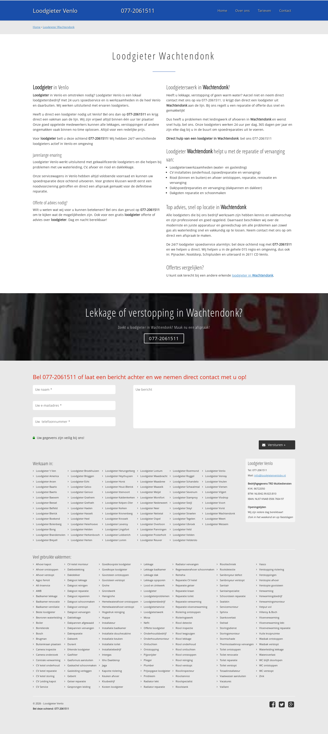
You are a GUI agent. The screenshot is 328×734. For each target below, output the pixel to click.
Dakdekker (73, 575)
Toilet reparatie (228, 660)
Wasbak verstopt (269, 644)
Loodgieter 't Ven (46, 470)
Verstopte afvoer (269, 580)
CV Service (42, 686)
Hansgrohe (108, 596)
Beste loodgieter (45, 612)
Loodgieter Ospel (150, 518)
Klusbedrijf (108, 681)
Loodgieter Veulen (216, 481)
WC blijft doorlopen (270, 660)
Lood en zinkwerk (154, 585)
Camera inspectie (46, 649)
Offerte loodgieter (154, 628)
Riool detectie (184, 622)
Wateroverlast (267, 654)
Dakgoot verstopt (77, 606)
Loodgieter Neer (149, 508)
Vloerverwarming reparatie (274, 628)
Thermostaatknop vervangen (237, 644)
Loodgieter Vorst (215, 508)
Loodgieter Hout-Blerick (119, 486)
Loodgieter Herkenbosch (85, 534)
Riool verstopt (184, 665)
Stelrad (224, 622)
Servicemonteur (229, 606)
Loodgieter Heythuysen (119, 476)
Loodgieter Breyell (46, 540)
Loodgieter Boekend (48, 518)
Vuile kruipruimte (269, 633)
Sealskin (224, 601)
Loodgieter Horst (115, 481)
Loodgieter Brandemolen (50, 534)
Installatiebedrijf (111, 649)
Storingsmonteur (230, 633)
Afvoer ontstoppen (47, 569)
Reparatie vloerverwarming (191, 606)
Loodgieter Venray (216, 476)
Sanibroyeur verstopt (232, 580)
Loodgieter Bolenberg (49, 524)
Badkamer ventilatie (47, 606)
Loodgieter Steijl (182, 502)
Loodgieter (150, 591)
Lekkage (148, 564)
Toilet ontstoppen (230, 649)
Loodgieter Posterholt (153, 534)
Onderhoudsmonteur (156, 638)
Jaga (104, 665)
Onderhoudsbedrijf (155, 633)
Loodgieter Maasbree (152, 481)
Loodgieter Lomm (115, 540)
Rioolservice (183, 676)
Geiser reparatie (76, 681)
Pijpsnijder (150, 654)
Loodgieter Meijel (150, 492)
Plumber (149, 665)
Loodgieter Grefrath (82, 502)
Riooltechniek (228, 564)
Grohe (105, 585)
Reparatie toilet (185, 596)
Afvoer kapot (43, 564)
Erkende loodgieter (78, 649)
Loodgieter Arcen (46, 481)
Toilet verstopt (228, 665)
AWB (38, 591)
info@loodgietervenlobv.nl (270, 475)
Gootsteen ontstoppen (115, 575)
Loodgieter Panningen (153, 529)
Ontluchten (150, 644)
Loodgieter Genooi (82, 492)
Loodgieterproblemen (156, 596)
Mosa (147, 617)
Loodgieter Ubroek (184, 524)
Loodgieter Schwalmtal (186, 486)
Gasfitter (72, 654)
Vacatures (225, 681)
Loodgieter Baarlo (46, 486)
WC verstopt (266, 670)
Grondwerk (108, 591)
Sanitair (224, 585)
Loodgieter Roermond (186, 470)
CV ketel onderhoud (48, 665)
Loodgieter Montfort (152, 497)
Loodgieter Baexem (47, 497)
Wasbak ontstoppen (271, 638)
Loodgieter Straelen (184, 513)
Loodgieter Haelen (81, 508)
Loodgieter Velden (184, 534)
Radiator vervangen (187, 564)
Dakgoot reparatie (78, 591)
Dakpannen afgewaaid (80, 622)
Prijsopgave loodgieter (157, 670)
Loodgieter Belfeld (47, 508)
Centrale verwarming (48, 660)
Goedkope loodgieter (114, 569)
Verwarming (266, 591)
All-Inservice (43, 585)
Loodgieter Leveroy (116, 524)
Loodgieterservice (154, 606)
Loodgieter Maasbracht (153, 476)
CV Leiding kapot (46, 681)
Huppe (106, 617)
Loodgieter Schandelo (186, 481)
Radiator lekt (151, 681)
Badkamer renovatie (48, 601)
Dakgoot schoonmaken (81, 601)
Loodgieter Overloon (152, 524)
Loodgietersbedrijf (154, 601)
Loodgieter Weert (215, 518)
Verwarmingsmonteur (272, 601)
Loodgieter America (47, 476)
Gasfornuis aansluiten (80, 660)
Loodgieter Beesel (46, 502)
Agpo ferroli (43, 580)
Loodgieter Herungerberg (120, 470)
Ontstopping (151, 649)
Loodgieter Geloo (81, 486)
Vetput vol (265, 606)
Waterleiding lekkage (271, 649)
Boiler (39, 622)
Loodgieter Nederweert (153, 502)
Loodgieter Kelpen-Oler (119, 502)
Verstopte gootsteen (271, 585)
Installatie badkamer (114, 628)
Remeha (180, 575)
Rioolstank (182, 686)
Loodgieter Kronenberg (119, 513)
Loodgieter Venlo (55, 10)
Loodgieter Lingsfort (117, 529)
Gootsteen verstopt (113, 580)
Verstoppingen (268, 575)
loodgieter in (252, 275)
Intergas (106, 654)
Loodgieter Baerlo (46, 492)
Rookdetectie (227, 569)
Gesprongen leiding (78, 686)
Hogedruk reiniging (113, 612)
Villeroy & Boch (268, 612)
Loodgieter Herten (81, 540)
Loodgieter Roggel (183, 476)
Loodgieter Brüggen (82, 476)
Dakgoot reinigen (77, 585)
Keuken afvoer (110, 676)
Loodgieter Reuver (151, 540)
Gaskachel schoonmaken (82, 665)
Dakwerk (72, 638)
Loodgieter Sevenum (185, 492)
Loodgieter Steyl (182, 508)
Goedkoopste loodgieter (116, 564)
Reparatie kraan (185, 591)
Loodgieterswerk (153, 612)
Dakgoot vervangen (78, 612)
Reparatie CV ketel (186, 580)
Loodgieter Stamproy (185, 497)
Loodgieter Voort (215, 502)
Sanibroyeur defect (231, 575)
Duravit (71, 644)
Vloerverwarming (269, 617)
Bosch (39, 633)
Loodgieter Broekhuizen (85, 470)
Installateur (108, 622)
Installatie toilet (111, 644)
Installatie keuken (112, 638)
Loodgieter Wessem (216, 524)
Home (37, 27)
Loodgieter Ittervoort (117, 492)
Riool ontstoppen (186, 654)
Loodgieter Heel (80, 518)
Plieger (148, 660)
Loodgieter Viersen (216, 486)
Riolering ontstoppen (188, 612)
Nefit (146, 622)
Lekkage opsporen (154, 580)
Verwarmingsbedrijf (270, 596)
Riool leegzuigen (185, 633)
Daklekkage (74, 617)
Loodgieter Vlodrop (216, 497)
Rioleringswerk (184, 617)
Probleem (149, 676)
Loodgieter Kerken (116, 508)
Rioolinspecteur (185, 670)
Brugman (41, 638)
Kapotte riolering (112, 670)
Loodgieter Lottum (151, 470)
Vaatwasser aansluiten (233, 676)
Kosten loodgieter (112, 686)
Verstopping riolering (271, 569)
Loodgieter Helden (82, 529)
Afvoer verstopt (45, 575)
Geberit (71, 676)
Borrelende (42, 628)
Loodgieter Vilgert (215, 492)
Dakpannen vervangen (80, 628)
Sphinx (224, 612)
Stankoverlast (228, 617)
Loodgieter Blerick (46, 513)
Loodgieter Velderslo (185, 540)
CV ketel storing (45, 676)
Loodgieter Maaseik (151, 486)
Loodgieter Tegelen (184, 518)
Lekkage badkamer (155, 569)
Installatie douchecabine (116, 633)
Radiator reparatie (154, 686)
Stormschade (227, 638)
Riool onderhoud (186, 644)
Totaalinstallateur (230, 670)
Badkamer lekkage (46, 596)
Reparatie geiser (185, 585)
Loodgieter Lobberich (118, 534)
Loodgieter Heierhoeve (84, 524)
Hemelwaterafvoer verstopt (118, 606)
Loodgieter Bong (46, 529)
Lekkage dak (151, 575)
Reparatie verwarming (188, 601)
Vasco (262, 564)
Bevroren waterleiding (49, 617)
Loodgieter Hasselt (82, 513)
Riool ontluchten (185, 649)
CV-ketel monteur (77, 564)
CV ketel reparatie (46, 670)
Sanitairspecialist (229, 591)
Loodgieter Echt (80, 481)
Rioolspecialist (184, 681)
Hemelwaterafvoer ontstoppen (120, 601)
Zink (261, 676)
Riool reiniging (184, 660)
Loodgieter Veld (182, 529)
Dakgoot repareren (78, 596)
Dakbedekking (75, 569)
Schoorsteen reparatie (233, 596)
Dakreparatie (74, 633)
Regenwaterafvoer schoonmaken (195, 569)
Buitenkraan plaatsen (48, 644)
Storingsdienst (228, 628)
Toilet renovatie (229, 654)
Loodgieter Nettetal (151, 513)
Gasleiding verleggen (79, 670)
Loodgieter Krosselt (116, 518)
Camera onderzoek (47, 654)
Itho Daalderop (111, 660)
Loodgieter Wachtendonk (58, 27)
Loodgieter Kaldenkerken (120, 497)
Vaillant (224, 686)
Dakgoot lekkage (77, 580)
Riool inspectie (184, 628)
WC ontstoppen (268, 665)
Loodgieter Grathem (83, 497)
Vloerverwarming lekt (271, 622)
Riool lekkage (183, 638)
